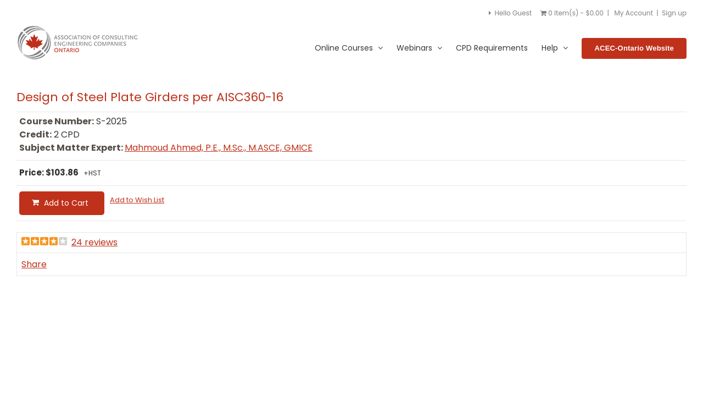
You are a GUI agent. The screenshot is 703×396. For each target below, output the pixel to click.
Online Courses (349, 48)
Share (34, 264)
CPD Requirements (492, 47)
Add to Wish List (137, 200)
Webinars (419, 48)
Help (555, 48)
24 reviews (94, 242)
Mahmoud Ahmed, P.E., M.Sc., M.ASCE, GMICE (219, 147)
